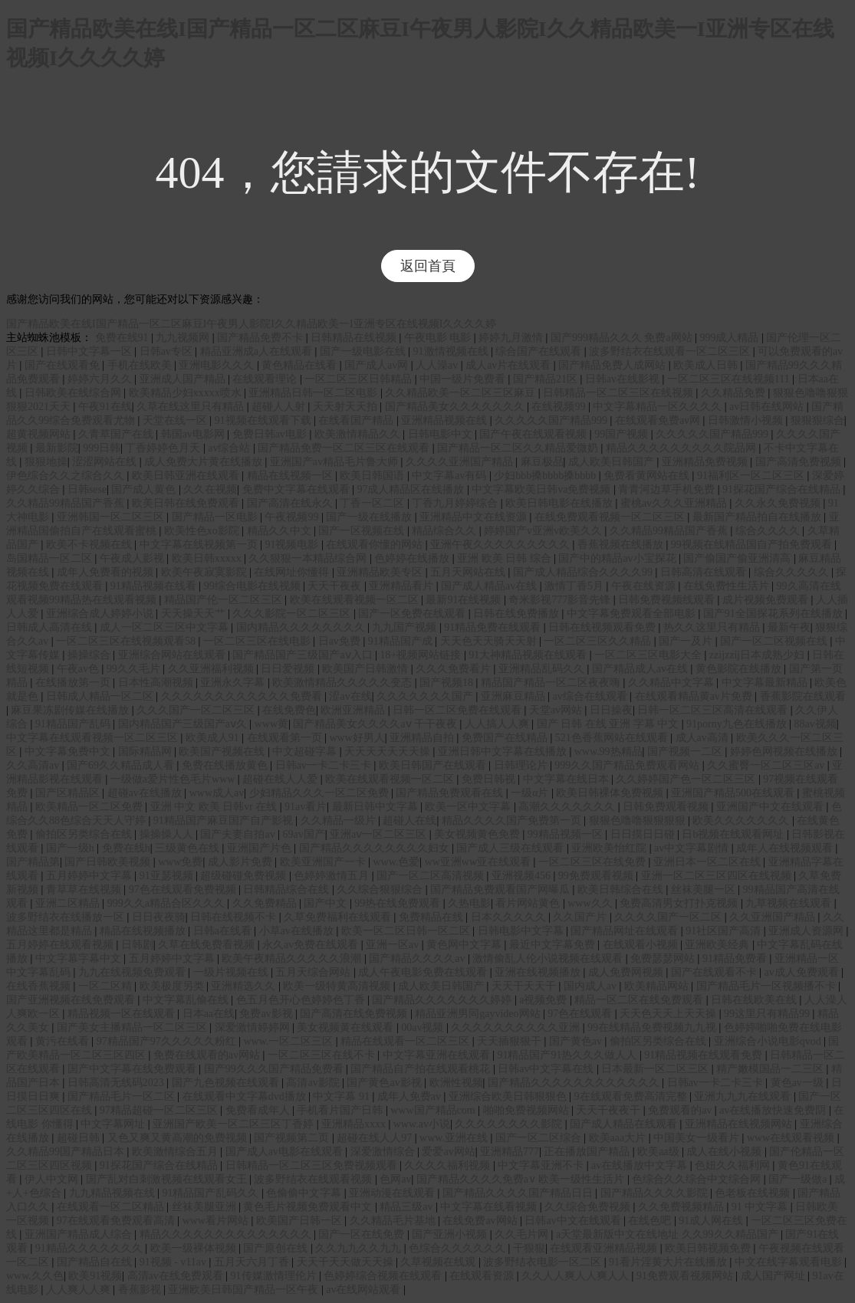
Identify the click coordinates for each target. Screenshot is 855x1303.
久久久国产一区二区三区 (197, 710)
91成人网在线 (712, 1220)
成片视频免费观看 (766, 600)
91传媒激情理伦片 (275, 1276)
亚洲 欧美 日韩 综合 (505, 558)
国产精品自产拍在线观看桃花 (421, 1069)
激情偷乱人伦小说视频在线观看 (549, 958)
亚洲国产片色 (260, 848)
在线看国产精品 (357, 420)
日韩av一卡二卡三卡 (324, 765)
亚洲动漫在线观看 (393, 1193)
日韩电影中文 (441, 434)
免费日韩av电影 (271, 434)
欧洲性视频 (456, 1082)
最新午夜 (789, 627)
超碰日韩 (80, 1138)
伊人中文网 (53, 1179)
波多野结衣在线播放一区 (66, 917)
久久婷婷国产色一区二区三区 (687, 779)
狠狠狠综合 (817, 420)
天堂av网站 (557, 710)
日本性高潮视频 (157, 682)
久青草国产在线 (117, 434)
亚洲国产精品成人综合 (80, 1234)
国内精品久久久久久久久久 (302, 627)
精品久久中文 (280, 531)
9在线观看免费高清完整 (632, 1096)
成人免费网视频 (627, 972)
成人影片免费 (241, 862)
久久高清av (34, 765)
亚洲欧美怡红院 (610, 848)
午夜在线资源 (645, 586)
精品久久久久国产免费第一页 (513, 820)
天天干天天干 (525, 986)
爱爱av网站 (448, 1151)
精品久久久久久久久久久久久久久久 (227, 1234)
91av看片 (305, 806)
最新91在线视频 (465, 600)
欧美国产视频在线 (223, 751)
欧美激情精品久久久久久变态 (343, 682)
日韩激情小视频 (747, 420)
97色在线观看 (581, 1013)
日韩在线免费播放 (517, 613)
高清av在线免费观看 (176, 1276)
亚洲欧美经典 (718, 944)
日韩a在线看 (224, 931)
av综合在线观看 (591, 696)
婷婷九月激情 (512, 337)
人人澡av (438, 365)
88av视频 (815, 724)
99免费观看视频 (597, 875)
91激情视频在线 (452, 351)
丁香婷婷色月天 (164, 448)
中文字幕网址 (114, 1124)
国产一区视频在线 (362, 531)
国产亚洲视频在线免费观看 (72, 1000)
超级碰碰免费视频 (244, 875)
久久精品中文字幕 (672, 682)
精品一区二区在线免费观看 (640, 1000)
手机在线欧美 (141, 365)
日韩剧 (137, 944)
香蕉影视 (141, 1289)
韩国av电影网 (194, 434)
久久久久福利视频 (448, 1165)
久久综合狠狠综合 (381, 889)
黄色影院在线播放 (740, 668)
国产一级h (71, 848)
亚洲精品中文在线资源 (474, 517)
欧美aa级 (659, 1151)
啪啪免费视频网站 (527, 1110)
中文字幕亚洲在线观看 (438, 1055)
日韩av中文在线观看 (574, 1220)
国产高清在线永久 (291, 503)
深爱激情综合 (384, 1151)
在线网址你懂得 (293, 572)
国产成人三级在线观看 (511, 848)
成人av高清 (704, 737)
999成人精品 (730, 337)
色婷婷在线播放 (413, 558)
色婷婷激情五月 (333, 875)
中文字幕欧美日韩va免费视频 (542, 489)
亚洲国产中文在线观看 (771, 806)
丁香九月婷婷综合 (456, 503)
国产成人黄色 (145, 489)
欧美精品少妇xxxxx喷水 (187, 393)
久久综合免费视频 (588, 1207)
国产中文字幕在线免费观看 (133, 1069)
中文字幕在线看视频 (490, 1207)
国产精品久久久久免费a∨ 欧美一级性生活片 (521, 1179)
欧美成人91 (214, 737)
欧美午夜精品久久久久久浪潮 (293, 958)
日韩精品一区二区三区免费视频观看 (312, 1165)
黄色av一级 (799, 1082)
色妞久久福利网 (734, 1165)
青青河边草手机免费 (668, 489)
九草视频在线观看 (789, 903)
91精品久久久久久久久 (90, 1248)
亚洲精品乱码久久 (542, 668)
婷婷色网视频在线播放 (785, 751)
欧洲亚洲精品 (354, 710)
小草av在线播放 (298, 931)
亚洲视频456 (523, 875)
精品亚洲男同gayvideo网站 (479, 1013)
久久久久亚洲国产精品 (461, 462)
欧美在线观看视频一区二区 (356, 600)
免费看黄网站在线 (647, 475)
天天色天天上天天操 (669, 1013)
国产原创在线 (277, 1248)
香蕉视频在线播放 (621, 544)
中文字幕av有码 (450, 475)
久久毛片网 (523, 1234)
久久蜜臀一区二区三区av (767, 765)
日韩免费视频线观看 (668, 600)
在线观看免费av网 (659, 420)
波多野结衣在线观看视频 (314, 1179)
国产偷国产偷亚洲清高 (738, 558)
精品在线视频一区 (291, 475)
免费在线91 (123, 337)
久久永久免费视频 (779, 503)
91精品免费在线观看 (494, 627)
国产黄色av (577, 1041)
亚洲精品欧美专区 (381, 572)
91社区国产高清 (725, 931)
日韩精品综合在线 (287, 889)
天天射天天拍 (346, 406)
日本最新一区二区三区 (656, 1069)
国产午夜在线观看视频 (534, 434)
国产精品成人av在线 (641, 668)
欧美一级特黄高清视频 (338, 986)
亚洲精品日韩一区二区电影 (314, 393)
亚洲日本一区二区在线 (708, 862)
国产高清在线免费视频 (355, 1013)
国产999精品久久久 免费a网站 (623, 337)
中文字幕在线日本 (567, 779)
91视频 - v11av (174, 1262)
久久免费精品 (266, 903)
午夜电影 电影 (439, 337)
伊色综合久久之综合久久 (66, 475)
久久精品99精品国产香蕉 (66, 503)
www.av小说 (421, 1124)
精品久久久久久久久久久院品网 (682, 448)
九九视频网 (184, 337)
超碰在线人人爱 (281, 779)
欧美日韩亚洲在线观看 (187, 475)
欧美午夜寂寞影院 (205, 572)
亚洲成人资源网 (807, 931)
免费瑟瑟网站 (664, 958)
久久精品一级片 (340, 820)
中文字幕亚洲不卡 (542, 1165)
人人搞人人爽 (498, 724)
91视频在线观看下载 (264, 420)
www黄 (271, 724)
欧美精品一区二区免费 (90, 806)
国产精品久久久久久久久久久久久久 (575, 1082)
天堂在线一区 (176, 420)
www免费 (180, 862)
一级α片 (531, 793)
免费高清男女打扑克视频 (680, 903)
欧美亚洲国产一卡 (324, 862)
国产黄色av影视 (385, 1082)
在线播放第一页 (74, 682)
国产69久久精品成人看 (122, 765)
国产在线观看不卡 (715, 972)
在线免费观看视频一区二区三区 (611, 517)
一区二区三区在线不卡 (323, 1055)
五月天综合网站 (314, 972)
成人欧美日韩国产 (612, 462)
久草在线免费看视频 (208, 944)
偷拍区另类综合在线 (85, 834)
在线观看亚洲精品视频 (605, 1248)
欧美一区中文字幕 (469, 806)
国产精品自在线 (96, 1262)
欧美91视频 (95, 1276)
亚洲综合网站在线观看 (173, 655)
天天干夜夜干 (609, 1110)
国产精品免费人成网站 (613, 365)
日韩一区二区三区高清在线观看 (714, 710)
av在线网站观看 (364, 1289)
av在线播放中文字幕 (640, 1165)
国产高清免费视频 (799, 462)
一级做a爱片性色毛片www (174, 779)
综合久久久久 (769, 531)
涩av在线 (350, 696)
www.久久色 (35, 1276)
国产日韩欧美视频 (108, 862)
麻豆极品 (542, 462)
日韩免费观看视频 (667, 806)
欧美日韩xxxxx (208, 558)
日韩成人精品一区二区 (101, 696)
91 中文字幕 (761, 1207)
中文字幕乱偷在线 (187, 1000)
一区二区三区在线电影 (258, 641)
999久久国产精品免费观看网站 (628, 765)
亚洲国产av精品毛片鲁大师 (335, 462)
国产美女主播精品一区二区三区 (133, 1027)
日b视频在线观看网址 (734, 834)
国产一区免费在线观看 (413, 613)
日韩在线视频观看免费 (603, 627)
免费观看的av (681, 1110)
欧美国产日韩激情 (366, 668)
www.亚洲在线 (454, 1138)
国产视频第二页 (293, 1138)
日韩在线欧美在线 (755, 1000)
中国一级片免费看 (463, 379)
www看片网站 (217, 1220)
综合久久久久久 (793, 572)
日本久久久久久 (510, 917)
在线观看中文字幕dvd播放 (246, 1096)
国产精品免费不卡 (261, 337)
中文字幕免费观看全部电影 (633, 613)
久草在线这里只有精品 (191, 406)
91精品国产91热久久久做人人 (568, 1055)
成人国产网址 (774, 1276)
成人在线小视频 (725, 1151)
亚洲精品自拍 (423, 737)
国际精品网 (146, 751)
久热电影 (469, 903)
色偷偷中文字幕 (305, 1193)
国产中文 (327, 903)
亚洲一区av (394, 944)
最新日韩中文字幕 (376, 806)
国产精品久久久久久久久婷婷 (443, 1000)
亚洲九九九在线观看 (744, 1096)
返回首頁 (427, 266)
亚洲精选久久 (244, 986)
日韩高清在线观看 (704, 572)
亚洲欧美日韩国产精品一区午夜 (244, 1289)
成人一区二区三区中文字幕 (166, 627)
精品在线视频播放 (144, 931)
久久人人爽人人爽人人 (576, 1276)
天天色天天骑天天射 (490, 641)
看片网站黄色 (529, 903)
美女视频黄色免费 (478, 834)
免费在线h (126, 848)
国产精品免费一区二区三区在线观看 (345, 448)
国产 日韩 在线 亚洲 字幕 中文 (609, 724)
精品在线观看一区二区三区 (406, 1041)
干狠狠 (529, 1248)
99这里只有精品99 (768, 1013)
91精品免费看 (736, 958)
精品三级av (408, 1207)
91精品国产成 (402, 641)
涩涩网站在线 (106, 462)
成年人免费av (410, 1096)
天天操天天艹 (195, 613)
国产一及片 (687, 641)
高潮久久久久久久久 (568, 806)
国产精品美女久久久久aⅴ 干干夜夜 (376, 724)
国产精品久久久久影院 (655, 1193)
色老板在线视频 (754, 1193)
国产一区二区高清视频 (432, 875)
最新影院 (56, 448)
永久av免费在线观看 (311, 944)
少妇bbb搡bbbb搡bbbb (546, 475)
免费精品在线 (432, 917)
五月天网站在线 (469, 572)
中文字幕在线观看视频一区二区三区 (93, 737)
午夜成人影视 (133, 558)
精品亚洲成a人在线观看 (257, 351)
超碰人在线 (409, 820)
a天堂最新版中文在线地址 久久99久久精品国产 (668, 1234)
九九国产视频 (405, 627)
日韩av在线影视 (624, 379)
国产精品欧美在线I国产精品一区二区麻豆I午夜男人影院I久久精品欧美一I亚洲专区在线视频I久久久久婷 (251, 324)
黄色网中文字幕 (465, 944)
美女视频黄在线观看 (346, 1027)
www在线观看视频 (792, 1138)
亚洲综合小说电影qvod (769, 1041)
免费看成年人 (259, 1110)
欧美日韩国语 (373, 475)
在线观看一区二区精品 (112, 1207)
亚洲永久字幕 (234, 682)
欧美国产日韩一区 (300, 1220)
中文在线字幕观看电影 (790, 1262)
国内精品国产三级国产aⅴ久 (184, 724)
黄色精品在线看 (300, 365)
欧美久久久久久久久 (742, 820)
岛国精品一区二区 (50, 558)
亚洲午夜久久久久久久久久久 (501, 544)
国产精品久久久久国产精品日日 (519, 1193)
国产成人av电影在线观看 (285, 1151)
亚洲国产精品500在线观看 (734, 793)
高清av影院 (314, 1082)
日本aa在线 (209, 1013)
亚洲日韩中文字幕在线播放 (504, 751)
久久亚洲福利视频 (212, 668)
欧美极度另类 (173, 986)
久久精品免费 (734, 393)
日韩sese (87, 489)
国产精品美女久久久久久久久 (456, 406)
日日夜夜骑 (159, 917)
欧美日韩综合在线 (621, 889)
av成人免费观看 (803, 972)
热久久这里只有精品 (713, 627)
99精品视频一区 (567, 834)
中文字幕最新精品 (766, 682)
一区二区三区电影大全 (649, 655)
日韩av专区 (168, 351)
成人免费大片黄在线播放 (204, 462)
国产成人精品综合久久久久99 (584, 572)
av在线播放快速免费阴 (774, 1110)
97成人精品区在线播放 (412, 489)
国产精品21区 (546, 379)
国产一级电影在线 (364, 351)
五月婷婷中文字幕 (90, 875)
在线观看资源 (483, 1276)
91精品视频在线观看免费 (704, 1055)
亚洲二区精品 (69, 903)
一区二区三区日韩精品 (359, 379)
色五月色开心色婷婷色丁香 (302, 1000)
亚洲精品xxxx (355, 1124)
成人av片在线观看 (509, 365)
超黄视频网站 (40, 434)
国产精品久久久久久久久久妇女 (375, 848)
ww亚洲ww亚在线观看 (479, 862)
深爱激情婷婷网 (254, 1027)
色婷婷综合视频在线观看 (384, 1276)
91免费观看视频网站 (686, 1276)
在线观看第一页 (286, 737)
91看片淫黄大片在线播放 (669, 1262)
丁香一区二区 (373, 503)
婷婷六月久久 (101, 379)
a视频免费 (544, 1000)
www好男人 (356, 737)
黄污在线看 (63, 1041)
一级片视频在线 (232, 972)
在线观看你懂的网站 (376, 544)
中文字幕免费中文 (69, 751)
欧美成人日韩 (707, 365)
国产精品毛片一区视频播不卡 (767, 986)
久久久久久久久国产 (426, 696)
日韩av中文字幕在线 (547, 1069)
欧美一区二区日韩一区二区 (407, 931)
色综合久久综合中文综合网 (698, 1179)
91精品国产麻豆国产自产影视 (224, 820)
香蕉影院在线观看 (803, 696)
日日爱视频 (289, 668)
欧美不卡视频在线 (90, 544)
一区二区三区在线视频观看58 (127, 641)
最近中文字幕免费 (553, 944)
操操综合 (90, 655)
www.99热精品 (608, 751)
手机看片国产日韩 (341, 1110)
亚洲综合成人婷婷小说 (101, 613)
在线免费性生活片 (727, 586)
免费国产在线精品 (506, 737)
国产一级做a (799, 1179)
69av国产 (303, 834)
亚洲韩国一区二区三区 (112, 517)
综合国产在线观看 (539, 351)
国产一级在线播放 (370, 517)
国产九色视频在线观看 (227, 1082)
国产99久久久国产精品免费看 (275, 1069)
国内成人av (592, 986)
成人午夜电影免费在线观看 (424, 972)
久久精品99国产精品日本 (66, 1151)
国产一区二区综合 (539, 1138)
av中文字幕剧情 (693, 848)
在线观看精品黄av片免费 (695, 696)
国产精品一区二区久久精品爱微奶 (519, 448)
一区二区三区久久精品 (599, 641)
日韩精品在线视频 (355, 337)
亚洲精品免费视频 (706, 462)
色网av (395, 1179)
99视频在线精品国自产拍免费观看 (753, 544)
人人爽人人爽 (79, 1289)
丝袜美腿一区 (704, 889)
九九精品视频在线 (113, 1193)
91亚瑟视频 (168, 875)
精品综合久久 (445, 531)
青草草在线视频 (85, 889)
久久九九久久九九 (359, 1248)
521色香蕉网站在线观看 (613, 737)
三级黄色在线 (188, 848)
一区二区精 (106, 986)
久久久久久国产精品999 (552, 420)
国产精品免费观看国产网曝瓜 (501, 889)
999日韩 (101, 448)
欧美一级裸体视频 (194, 1248)
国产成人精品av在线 (490, 586)
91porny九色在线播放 (737, 724)
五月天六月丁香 (253, 1262)
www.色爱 (396, 862)
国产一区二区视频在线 (775, 641)
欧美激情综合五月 (176, 1151)
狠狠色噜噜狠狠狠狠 (639, 820)
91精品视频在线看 (154, 586)
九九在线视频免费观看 (133, 972)
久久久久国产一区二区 (669, 917)
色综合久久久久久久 (458, 1248)
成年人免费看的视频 (106, 572)
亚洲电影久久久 (218, 365)
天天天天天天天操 (388, 751)
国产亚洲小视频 (451, 1234)
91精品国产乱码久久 (211, 1193)
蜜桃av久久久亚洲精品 (675, 503)
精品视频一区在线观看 (122, 1013)
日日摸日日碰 (644, 834)
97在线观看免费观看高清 (117, 1220)
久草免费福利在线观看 (339, 917)
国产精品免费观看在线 (451, 793)
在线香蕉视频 (40, 986)
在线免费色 (289, 710)
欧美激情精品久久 (358, 434)
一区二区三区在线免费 (593, 862)
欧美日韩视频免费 (709, 1248)
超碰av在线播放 (146, 793)
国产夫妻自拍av (239, 834)
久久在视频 (210, 489)
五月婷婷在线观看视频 (61, 944)
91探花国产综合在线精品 (782, 489)
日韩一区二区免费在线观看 (459, 710)
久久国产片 (581, 917)
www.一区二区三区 (289, 1041)
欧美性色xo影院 (203, 531)
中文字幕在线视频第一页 (200, 544)
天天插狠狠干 (510, 1041)
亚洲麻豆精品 (514, 696)
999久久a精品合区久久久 (167, 903)
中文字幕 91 (342, 1096)
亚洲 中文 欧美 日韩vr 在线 (215, 806)
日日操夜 (611, 710)
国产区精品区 (69, 793)
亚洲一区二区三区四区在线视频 (717, 875)
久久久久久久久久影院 (510, 1124)
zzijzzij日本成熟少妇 (758, 655)
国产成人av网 (377, 365)
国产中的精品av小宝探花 (618, 558)
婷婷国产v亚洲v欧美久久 (544, 531)
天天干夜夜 (335, 586)
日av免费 (340, 641)
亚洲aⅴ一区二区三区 (379, 834)
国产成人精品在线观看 (625, 1124)
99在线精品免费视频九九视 (653, 1027)
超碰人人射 (280, 406)
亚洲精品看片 (402, 586)
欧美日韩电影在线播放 (560, 503)
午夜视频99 (293, 517)
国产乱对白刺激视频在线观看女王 (168, 1179)
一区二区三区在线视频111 (729, 379)
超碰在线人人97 (376, 1138)
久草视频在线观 (439, 1262)
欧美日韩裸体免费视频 (611, 793)
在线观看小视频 (642, 944)
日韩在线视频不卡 (234, 917)
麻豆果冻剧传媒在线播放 (71, 710)
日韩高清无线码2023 (117, 1082)
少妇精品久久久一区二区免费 (320, 793)
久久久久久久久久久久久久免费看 (243, 696)
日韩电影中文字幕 (522, 931)
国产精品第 (33, 862)
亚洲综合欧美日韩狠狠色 (509, 1096)
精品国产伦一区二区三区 (224, 600)
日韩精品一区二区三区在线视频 (619, 393)
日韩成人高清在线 (50, 627)
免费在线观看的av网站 (208, 1055)
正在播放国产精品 (588, 1151)
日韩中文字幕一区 (90, 351)
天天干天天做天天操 (346, 1262)
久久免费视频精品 (682, 1207)
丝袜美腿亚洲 (205, 1207)
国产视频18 (447, 682)
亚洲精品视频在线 (445, 420)
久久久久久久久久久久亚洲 (517, 1027)
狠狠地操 (46, 462)
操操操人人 (168, 834)
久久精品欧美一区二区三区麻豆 (461, 393)
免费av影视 (267, 1013)
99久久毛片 (135, 668)
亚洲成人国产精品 (184, 379)
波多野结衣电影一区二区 (543, 1262)
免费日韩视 (490, 779)
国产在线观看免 (64, 365)
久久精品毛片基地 (394, 1220)
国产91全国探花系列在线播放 (774, 613)
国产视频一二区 (686, 751)
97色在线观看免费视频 (184, 889)
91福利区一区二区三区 (752, 475)
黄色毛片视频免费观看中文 (309, 1207)
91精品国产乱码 (74, 724)
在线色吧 (651, 1220)
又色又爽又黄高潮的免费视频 (178, 1138)
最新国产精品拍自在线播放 (758, 517)
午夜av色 (79, 668)
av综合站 (230, 448)
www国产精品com (434, 1110)
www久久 (591, 903)
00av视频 (423, 1027)
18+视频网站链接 (421, 655)
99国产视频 (622, 434)
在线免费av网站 (481, 1220)
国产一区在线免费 (362, 1234)
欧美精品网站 (658, 986)
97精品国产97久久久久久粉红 (168, 1041)
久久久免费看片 (455, 668)
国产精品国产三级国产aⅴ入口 (303, 655)
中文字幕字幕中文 (79, 958)
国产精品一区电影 (216, 517)
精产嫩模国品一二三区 (771, 1069)
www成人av (217, 793)
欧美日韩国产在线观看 (434, 765)
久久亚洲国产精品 (773, 917)
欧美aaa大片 (619, 1138)
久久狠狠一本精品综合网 (309, 558)
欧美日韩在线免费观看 (187, 503)
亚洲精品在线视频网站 (740, 1124)
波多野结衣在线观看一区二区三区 (671, 351)
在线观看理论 (266, 379)
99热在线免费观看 (398, 903)
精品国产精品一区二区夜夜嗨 (552, 682)
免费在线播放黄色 (226, 765)
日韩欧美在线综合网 (74, 393)
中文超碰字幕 (306, 751)
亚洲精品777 (509, 1151)
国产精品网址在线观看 (626, 931)
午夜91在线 (105, 406)
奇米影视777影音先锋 (560, 600)
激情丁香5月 (575, 586)
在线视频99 (559, 406)
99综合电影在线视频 (254, 586)
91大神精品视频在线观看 (529, 655)
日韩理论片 (522, 765)
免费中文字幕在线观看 (297, 489)
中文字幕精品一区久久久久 (659, 406)
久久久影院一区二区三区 (293, 613)
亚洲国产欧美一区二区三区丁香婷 (235, 1124)
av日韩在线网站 (768, 406)
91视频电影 (293, 544)
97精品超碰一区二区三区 (160, 1110)
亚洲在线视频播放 (539, 972)
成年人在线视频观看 (786, 848)
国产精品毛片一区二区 (122, 1096)
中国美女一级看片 (697, 1138)
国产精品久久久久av (418, 958)
